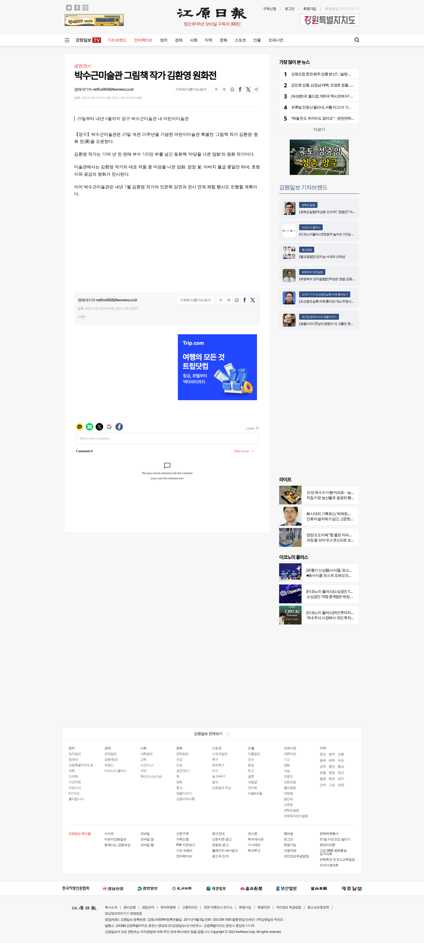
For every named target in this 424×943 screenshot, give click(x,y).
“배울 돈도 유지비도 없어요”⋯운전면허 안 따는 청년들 (332, 118)
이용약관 (290, 850)
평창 (332, 772)
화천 (332, 778)
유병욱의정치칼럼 (296, 816)
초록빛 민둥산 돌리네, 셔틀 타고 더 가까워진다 (326, 107)
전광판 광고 (220, 844)
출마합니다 (76, 799)
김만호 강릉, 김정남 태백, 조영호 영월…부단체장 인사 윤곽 (335, 85)
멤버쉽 (288, 833)
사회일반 (146, 753)
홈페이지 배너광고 (225, 850)
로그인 (290, 8)
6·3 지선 (74, 793)
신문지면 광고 (222, 839)
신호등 (288, 804)
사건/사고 (147, 765)
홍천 (332, 766)
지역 (208, 40)
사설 (287, 770)
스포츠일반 (219, 753)
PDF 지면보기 (185, 844)
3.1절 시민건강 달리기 (335, 839)
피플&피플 (255, 793)
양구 (341, 778)
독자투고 (254, 850)
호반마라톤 (327, 844)
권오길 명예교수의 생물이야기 (319, 317)
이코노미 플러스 (311, 227)
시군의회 (75, 782)
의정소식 (75, 787)
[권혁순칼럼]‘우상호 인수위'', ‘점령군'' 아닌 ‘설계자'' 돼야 (336, 212)
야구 (215, 770)
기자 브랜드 (116, 40)
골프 (215, 782)
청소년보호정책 (318, 907)
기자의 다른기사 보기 (190, 89)
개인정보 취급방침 (288, 907)
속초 (341, 760)
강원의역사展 (185, 799)
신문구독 (182, 833)
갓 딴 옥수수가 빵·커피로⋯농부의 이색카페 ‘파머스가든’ (348, 492)
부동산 (109, 765)
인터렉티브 (143, 40)
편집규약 (148, 907)
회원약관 (263, 907)
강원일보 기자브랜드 (303, 187)
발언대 (288, 799)
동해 (323, 760)
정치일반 (75, 753)
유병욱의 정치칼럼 (312, 272)
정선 (341, 772)
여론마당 (290, 753)
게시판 (252, 833)
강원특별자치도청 (81, 765)
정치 (163, 40)
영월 (323, 772)
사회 (193, 40)
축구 (215, 759)
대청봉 (288, 793)
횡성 (341, 766)
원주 (332, 754)
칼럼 (287, 765)
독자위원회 (168, 907)
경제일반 (110, 753)
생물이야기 (184, 793)
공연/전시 (182, 770)
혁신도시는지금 (151, 776)
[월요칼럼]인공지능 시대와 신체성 (322, 256)
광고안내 (218, 833)
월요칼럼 (307, 250)
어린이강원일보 (115, 839)
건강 (179, 759)
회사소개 (111, 907)
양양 (341, 784)
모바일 (145, 833)
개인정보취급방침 (296, 856)
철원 (323, 778)
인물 (257, 40)
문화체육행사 (329, 833)
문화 (223, 40)
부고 (251, 770)
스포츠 (240, 40)
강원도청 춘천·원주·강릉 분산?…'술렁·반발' (323, 74)
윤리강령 (129, 907)
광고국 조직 (220, 856)
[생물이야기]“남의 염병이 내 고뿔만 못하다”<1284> (333, 323)
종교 (179, 787)
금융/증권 (111, 759)
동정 (251, 765)
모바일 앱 (147, 839)
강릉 (341, 754)
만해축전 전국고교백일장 (337, 859)
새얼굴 (252, 782)
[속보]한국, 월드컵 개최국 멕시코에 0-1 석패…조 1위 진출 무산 (338, 96)
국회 (72, 770)
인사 (251, 759)
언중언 (288, 776)
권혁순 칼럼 (308, 205)
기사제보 (254, 844)
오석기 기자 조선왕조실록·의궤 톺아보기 (325, 294)
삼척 (323, 766)
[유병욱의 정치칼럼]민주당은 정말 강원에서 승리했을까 (336, 279)
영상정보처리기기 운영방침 (123, 913)
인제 (323, 784)
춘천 (323, 754)
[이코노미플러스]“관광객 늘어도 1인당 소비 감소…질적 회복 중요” (343, 234)
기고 (287, 759)
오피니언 (275, 40)
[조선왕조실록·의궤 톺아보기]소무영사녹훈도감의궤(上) (336, 301)
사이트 (109, 833)
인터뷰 (252, 787)
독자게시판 (256, 839)
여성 (179, 765)
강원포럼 (290, 782)
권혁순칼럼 (291, 810)
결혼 (251, 776)
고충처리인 (189, 907)
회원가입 (309, 8)
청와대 (73, 759)
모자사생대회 (329, 865)
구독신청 (269, 8)
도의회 (73, 776)
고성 (332, 784)
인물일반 (254, 753)
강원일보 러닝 (221, 787)
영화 (179, 782)
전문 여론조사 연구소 (218, 907)
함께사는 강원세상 (117, 844)
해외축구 (218, 765)
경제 (178, 40)
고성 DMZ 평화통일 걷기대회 (333, 852)
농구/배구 (218, 776)
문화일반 (182, 753)
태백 (332, 760)
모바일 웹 (147, 844)
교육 (143, 759)
